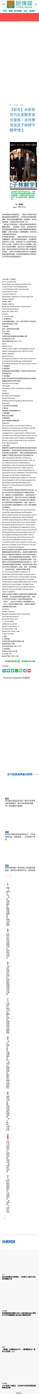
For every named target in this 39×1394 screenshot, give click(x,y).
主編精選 (8, 1136)
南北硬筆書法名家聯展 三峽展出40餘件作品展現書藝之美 (19, 1278)
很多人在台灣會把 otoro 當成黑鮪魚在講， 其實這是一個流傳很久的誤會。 (7, 1156)
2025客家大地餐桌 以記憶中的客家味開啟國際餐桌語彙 (19, 1386)
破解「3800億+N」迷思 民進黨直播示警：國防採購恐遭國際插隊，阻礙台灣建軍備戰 (7, 906)
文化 (3, 1274)
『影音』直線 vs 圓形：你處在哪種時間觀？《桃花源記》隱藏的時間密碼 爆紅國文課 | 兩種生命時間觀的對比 (7, 1064)
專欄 (3, 1347)
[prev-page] (6, 875)
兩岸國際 (4, 1311)
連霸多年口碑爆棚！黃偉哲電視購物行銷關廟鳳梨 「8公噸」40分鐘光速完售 (7, 1113)
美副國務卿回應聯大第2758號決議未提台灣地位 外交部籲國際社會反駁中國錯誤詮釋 (19, 1314)
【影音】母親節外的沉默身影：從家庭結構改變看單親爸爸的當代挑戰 (7, 980)
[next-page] (10, 875)
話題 (7, 798)
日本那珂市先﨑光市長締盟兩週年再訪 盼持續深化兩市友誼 (7, 946)
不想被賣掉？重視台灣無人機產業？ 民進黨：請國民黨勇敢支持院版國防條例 (8, 1018)
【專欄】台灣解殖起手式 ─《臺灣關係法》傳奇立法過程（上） (18, 1350)
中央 (7, 832)
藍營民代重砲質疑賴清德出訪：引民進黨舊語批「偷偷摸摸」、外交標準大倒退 (20, 836)
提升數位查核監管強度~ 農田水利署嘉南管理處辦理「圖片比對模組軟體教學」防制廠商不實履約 (20, 803)
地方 (7, 865)
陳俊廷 (21, 204)
